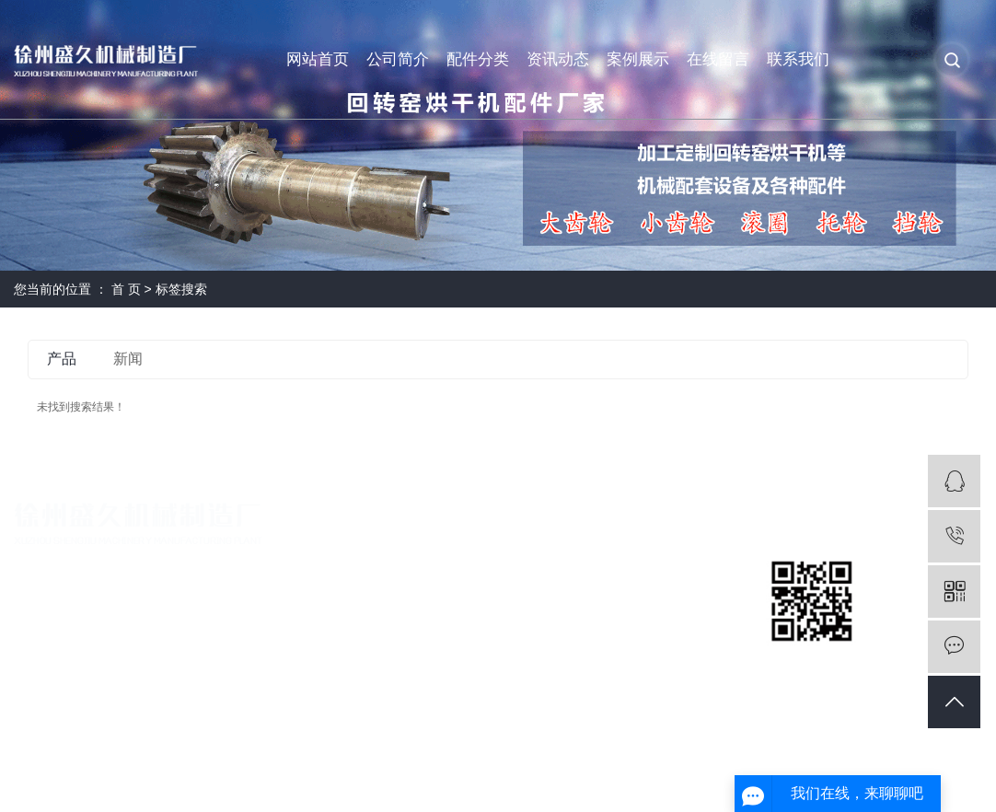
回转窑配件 (508, 564)
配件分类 (477, 59)
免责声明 (956, 773)
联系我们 (798, 59)
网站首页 (317, 59)
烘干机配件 (508, 595)
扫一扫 (812, 662)
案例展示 (638, 59)
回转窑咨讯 (673, 595)
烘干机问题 (673, 626)
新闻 (128, 358)
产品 (61, 358)
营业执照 (337, 595)
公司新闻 (666, 564)
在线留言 (718, 59)
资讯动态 (558, 59)
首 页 (126, 289)
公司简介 (397, 59)
